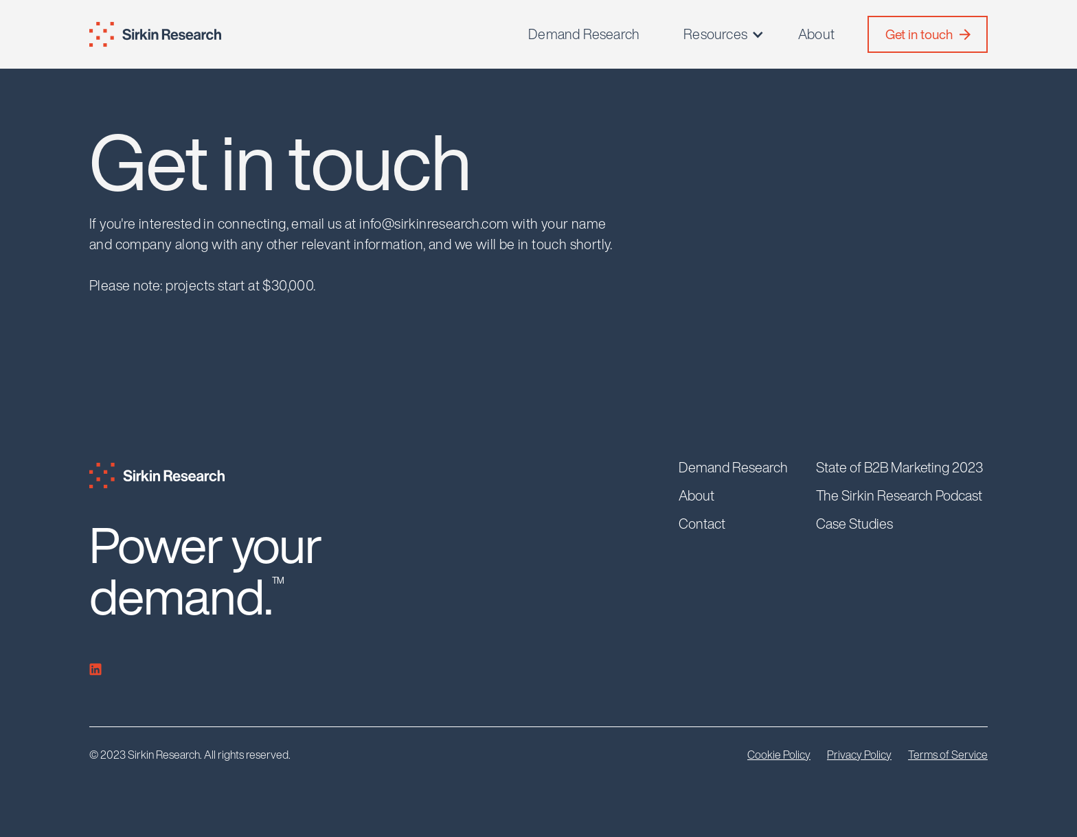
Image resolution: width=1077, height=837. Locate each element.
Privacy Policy (859, 754)
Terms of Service (948, 754)
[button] (724, 34)
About (816, 34)
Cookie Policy (778, 754)
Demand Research (583, 34)
